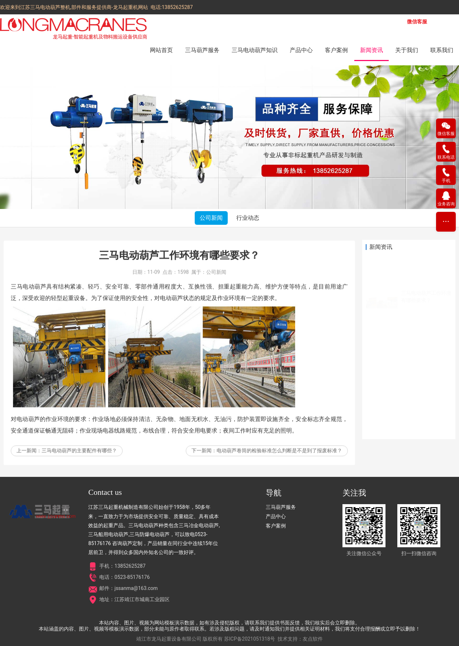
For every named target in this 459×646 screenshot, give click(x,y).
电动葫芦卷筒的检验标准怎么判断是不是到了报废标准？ (279, 460)
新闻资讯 (371, 50)
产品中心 (301, 50)
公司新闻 (211, 217)
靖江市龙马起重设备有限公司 (169, 639)
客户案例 (336, 50)
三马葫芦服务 (202, 50)
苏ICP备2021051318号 (249, 639)
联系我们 (441, 50)
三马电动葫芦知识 (255, 50)
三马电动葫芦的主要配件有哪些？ (79, 460)
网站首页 (161, 50)
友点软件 (313, 639)
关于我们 (406, 50)
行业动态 (247, 217)
